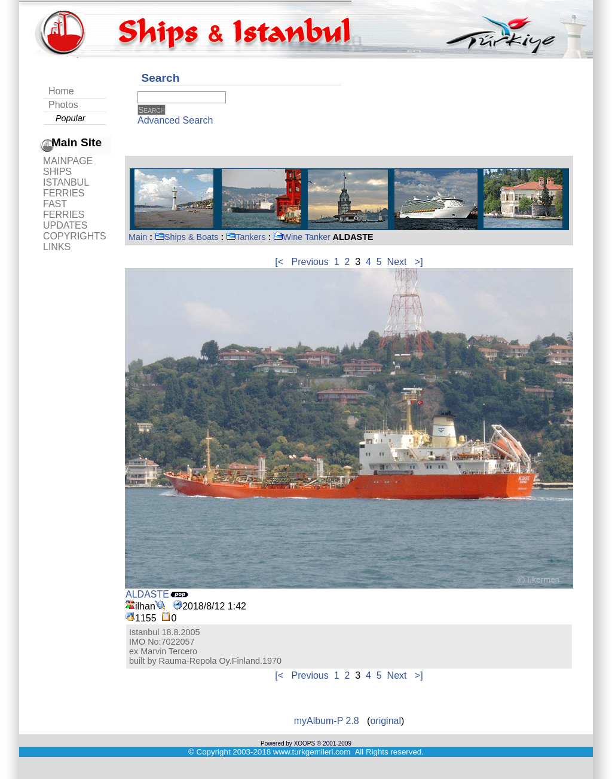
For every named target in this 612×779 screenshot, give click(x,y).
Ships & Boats (186, 237)
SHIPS (57, 172)
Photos (63, 105)
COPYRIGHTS (74, 236)
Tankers (245, 237)
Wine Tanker (302, 237)
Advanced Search (175, 120)
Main (137, 237)
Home (61, 91)
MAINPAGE (68, 161)
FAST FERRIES (63, 209)
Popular (70, 118)
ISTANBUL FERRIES (65, 187)
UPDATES (65, 225)
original (385, 721)
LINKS (57, 247)
